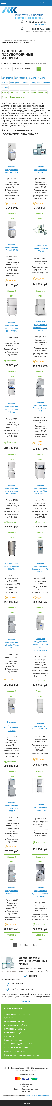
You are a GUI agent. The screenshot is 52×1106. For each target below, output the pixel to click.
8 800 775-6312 (41, 28)
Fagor (33, 92)
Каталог (44, 3)
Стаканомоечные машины (16, 1047)
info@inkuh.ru (30, 1095)
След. (27, 945)
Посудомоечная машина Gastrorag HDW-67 (11, 566)
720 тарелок (7, 78)
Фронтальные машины (14, 1051)
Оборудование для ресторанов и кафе (22, 13)
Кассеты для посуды (13, 1032)
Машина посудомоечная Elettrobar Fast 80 (12, 891)
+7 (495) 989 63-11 (35, 21)
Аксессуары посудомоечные (17, 1014)
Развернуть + (26, 1001)
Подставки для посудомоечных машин (21, 1055)
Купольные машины (13, 1040)
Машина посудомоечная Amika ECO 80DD (12, 170)
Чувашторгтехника (17, 97)
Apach (5, 92)
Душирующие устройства (15, 1025)
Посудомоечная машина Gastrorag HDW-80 (40, 248)
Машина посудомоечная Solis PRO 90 (40, 807)
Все (35, 945)
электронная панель (19, 83)
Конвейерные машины (14, 1021)
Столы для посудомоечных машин (19, 1044)
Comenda (14, 92)
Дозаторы (8, 1018)
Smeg (4, 97)
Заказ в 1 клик (11, 214)
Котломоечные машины (15, 1029)
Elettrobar (24, 92)
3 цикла (41, 78)
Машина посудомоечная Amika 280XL (40, 170)
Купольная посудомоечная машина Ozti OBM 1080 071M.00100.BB (40, 644)
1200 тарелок (21, 78)
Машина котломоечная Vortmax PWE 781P (40, 726)
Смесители (9, 1036)
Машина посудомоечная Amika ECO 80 (11, 247)
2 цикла (32, 78)
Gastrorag (42, 92)
